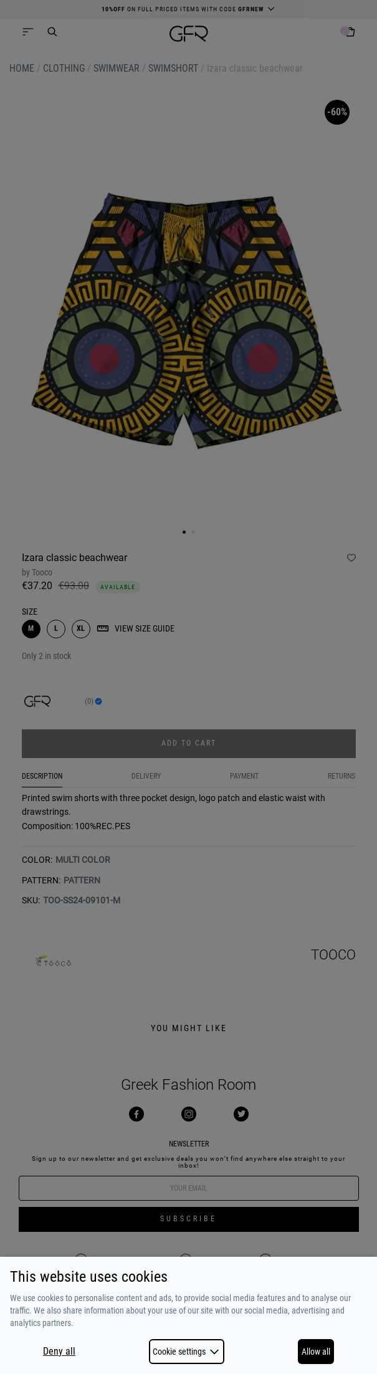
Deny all (59, 1351)
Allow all (316, 1352)
